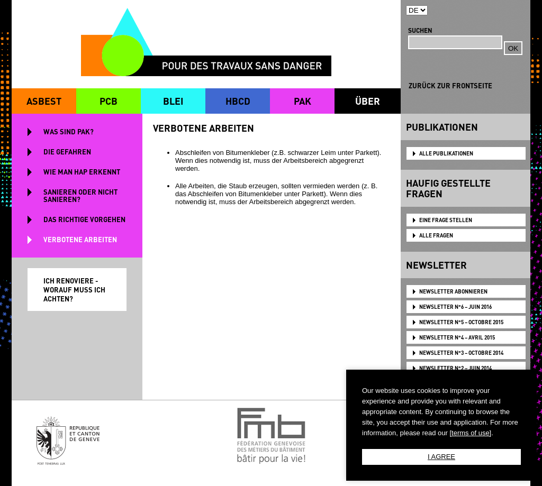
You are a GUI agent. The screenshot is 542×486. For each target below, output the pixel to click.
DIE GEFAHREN (67, 151)
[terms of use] (470, 433)
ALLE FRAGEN (436, 235)
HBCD (237, 101)
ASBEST (43, 101)
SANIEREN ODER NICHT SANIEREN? (80, 195)
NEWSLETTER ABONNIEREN (453, 291)
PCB (109, 101)
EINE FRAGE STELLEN (445, 220)
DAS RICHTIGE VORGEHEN (84, 219)
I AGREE (441, 457)
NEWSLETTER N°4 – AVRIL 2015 (457, 337)
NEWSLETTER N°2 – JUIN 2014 (455, 368)
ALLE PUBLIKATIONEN (446, 153)
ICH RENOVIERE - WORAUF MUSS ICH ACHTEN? (74, 289)
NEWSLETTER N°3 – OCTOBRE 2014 (461, 353)
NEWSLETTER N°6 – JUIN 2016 (455, 307)
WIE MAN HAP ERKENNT (81, 171)
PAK (302, 101)
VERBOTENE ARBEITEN (80, 239)
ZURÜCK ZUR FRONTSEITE (450, 85)
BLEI (173, 101)
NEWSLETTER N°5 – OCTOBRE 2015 (461, 322)
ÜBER (367, 101)
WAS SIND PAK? (68, 131)
